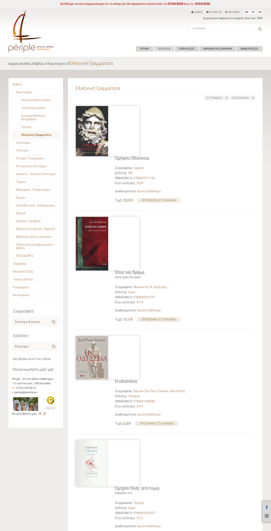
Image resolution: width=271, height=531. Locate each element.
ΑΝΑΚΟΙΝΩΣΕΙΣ (250, 48)
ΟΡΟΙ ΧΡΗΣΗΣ (94, 526)
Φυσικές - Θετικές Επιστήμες (36, 174)
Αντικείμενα (21, 295)
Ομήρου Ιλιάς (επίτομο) (137, 298)
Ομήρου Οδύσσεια (132, 107)
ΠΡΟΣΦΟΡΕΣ (25, 256)
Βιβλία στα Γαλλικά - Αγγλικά (35, 229)
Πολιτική (22, 150)
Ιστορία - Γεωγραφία (30, 158)
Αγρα (131, 191)
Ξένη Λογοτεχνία (32, 108)
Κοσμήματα (21, 287)
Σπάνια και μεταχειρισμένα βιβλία (34, 246)
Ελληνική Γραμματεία (91, 63)
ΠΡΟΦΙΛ (144, 48)
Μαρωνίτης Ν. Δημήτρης (150, 186)
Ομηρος (139, 117)
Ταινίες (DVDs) (23, 279)
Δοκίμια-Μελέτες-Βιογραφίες (33, 117)
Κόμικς (21, 197)
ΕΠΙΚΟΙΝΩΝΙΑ (113, 526)
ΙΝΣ (130, 122)
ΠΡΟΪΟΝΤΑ (164, 48)
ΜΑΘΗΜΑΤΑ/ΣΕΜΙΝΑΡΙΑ (217, 48)
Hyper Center (75, 526)
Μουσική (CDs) (23, 271)
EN (259, 12)
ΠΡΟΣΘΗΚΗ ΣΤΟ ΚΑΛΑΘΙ (158, 150)
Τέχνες (21, 182)
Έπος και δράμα (129, 171)
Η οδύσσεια (126, 238)
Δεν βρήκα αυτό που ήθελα (32, 359)
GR (246, 12)
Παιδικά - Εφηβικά (28, 221)
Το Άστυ (134, 379)
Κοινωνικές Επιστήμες (31, 166)
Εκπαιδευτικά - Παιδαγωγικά (35, 205)
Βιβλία (38, 64)
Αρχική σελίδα (19, 64)
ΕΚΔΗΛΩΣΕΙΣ (187, 48)
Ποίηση (26, 127)
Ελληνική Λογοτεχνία (35, 100)
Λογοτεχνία (56, 64)
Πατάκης (134, 253)
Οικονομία (23, 142)
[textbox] (32, 322)
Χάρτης (51, 408)
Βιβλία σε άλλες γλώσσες (34, 236)
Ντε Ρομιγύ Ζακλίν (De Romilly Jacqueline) (162, 374)
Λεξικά (20, 213)
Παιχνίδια (19, 263)
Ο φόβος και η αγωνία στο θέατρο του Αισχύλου (161, 364)
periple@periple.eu (25, 392)
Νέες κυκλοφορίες (27, 445)
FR (253, 12)
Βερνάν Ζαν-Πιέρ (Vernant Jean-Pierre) (159, 248)
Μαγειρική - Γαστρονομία (33, 189)
